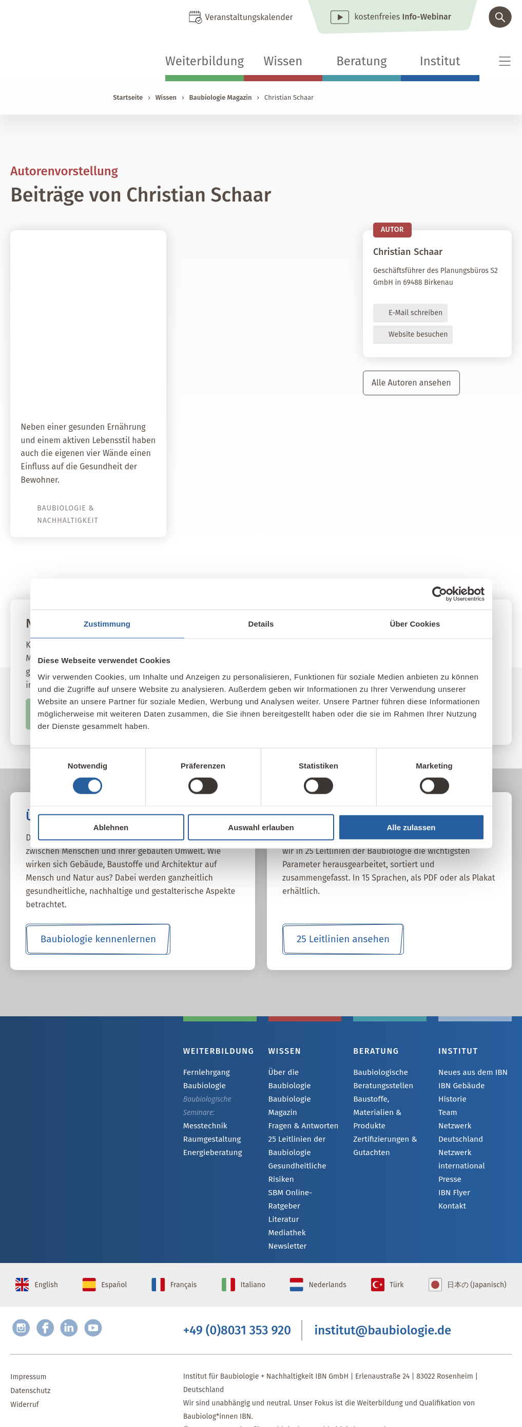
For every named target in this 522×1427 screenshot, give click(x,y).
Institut (440, 61)
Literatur (282, 1181)
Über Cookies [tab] (415, 623)
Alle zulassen (410, 826)
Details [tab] (261, 623)
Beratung (361, 61)
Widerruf (24, 1379)
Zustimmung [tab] (107, 623)
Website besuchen (418, 334)
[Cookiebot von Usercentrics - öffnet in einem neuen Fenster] (440, 594)
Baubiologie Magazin (220, 97)
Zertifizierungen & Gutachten (382, 1132)
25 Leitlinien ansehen (343, 939)
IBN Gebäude (459, 1086)
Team (447, 1114)
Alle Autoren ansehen (411, 383)
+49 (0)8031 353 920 (237, 1303)
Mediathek (285, 1195)
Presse (448, 1168)
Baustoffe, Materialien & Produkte (388, 1105)
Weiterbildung (204, 61)
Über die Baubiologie (302, 1072)
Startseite (128, 97)
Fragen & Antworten (300, 1100)
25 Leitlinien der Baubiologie (294, 1120)
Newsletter (285, 1209)
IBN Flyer (452, 1182)
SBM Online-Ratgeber (303, 1167)
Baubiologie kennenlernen (98, 939)
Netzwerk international (459, 1148)
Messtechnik (203, 1126)
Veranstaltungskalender (249, 17)
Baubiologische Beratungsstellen (380, 1079)
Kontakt (450, 1196)
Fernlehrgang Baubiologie (204, 1079)
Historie (451, 1100)
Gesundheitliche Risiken (294, 1147)
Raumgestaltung (209, 1140)
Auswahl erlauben (261, 826)
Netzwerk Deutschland (474, 1128)
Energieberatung (210, 1153)
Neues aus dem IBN (469, 1072)
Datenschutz (30, 1365)
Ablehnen (110, 826)
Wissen (282, 61)
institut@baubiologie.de (383, 1303)
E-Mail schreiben (415, 312)
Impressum (28, 1351)
